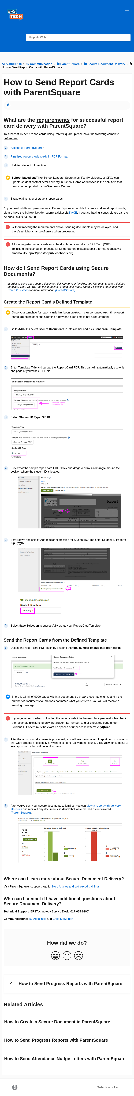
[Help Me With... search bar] (78, 37)
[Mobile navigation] (127, 10)
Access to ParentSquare (27, 147)
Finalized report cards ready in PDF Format (39, 156)
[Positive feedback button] (55, 956)
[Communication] (39, 63)
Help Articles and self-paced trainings (75, 886)
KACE (73, 212)
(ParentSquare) (21, 812)
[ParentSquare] (68, 63)
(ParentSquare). (65, 290)
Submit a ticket (107, 1087)
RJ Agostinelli (37, 918)
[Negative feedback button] (78, 956)
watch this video (18, 290)
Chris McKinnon (63, 918)
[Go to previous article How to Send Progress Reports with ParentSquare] (67, 983)
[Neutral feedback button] (67, 956)
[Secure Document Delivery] (105, 63)
